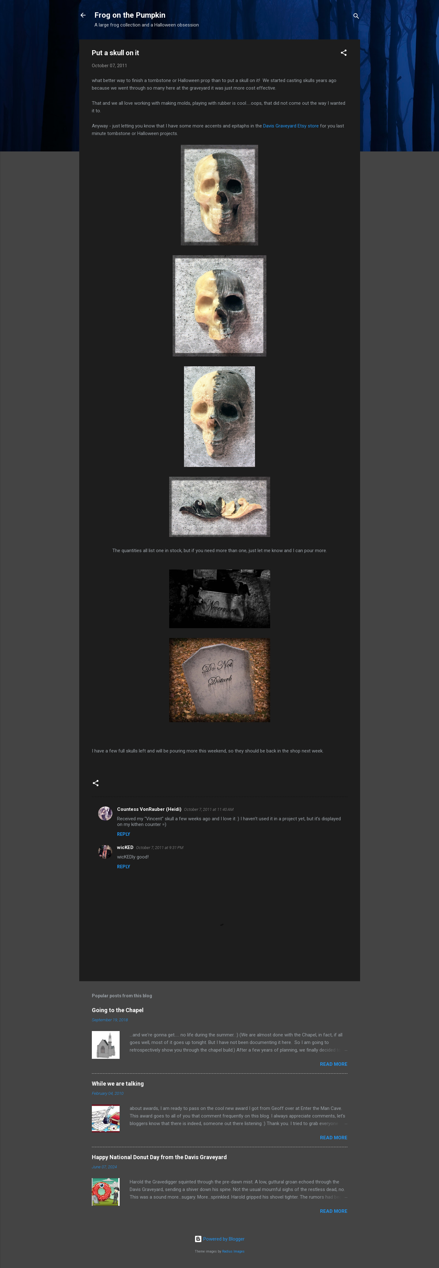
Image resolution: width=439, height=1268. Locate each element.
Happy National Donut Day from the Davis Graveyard (159, 1157)
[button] (343, 54)
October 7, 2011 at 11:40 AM (209, 809)
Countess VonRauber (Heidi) (149, 809)
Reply (123, 834)
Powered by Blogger (219, 1239)
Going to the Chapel (118, 1010)
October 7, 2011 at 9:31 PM (159, 847)
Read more (333, 1064)
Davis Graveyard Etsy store (291, 126)
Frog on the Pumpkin (129, 15)
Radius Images (233, 1251)
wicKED (125, 847)
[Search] (356, 17)
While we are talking (118, 1083)
